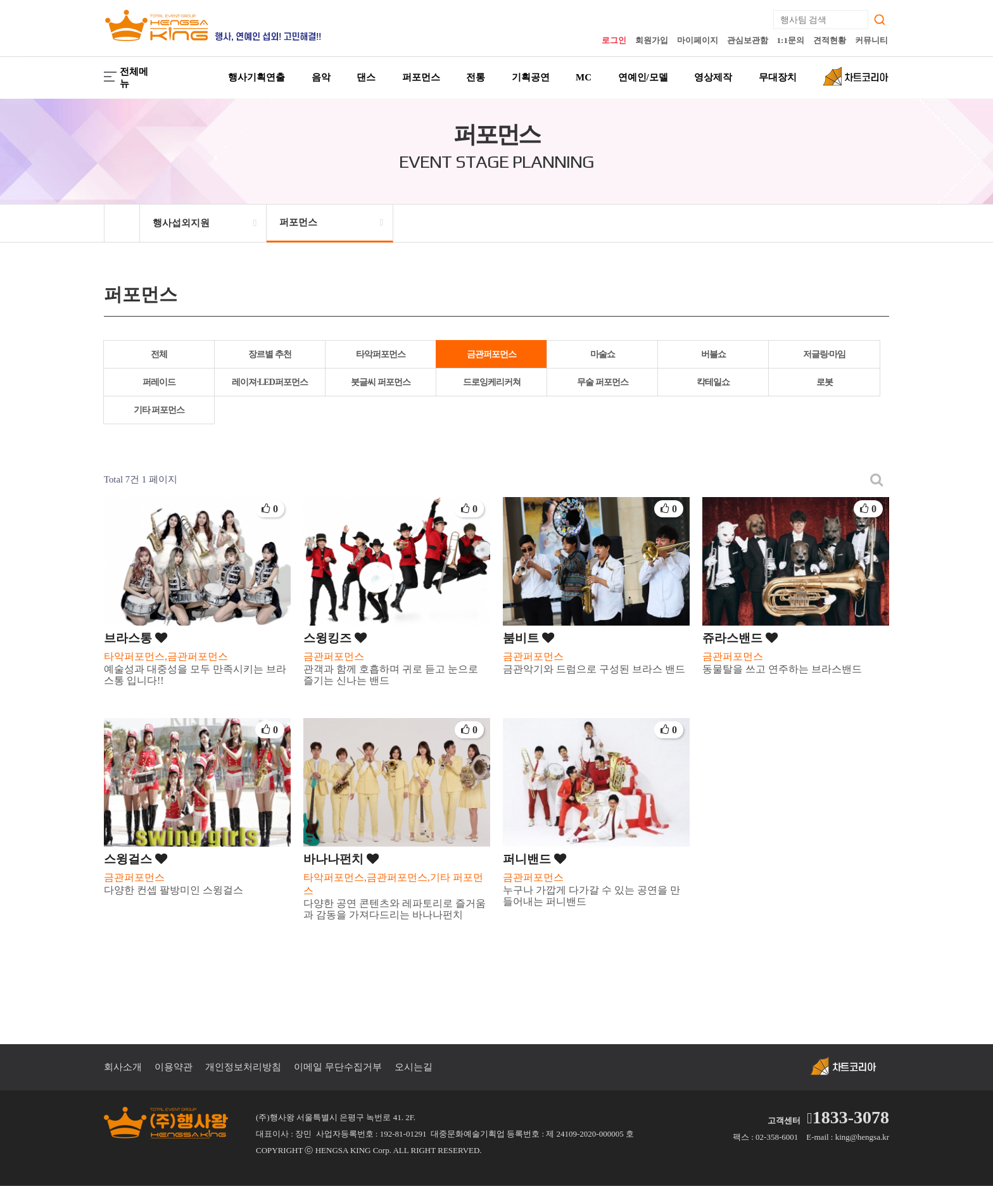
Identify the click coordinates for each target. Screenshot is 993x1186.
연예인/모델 (643, 77)
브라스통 (135, 638)
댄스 (366, 77)
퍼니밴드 (534, 859)
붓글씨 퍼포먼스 (380, 382)
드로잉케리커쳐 (492, 382)
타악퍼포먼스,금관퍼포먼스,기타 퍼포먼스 (393, 884)
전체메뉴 (126, 77)
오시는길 (414, 1067)
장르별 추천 (269, 354)
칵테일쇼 (713, 382)
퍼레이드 (158, 382)
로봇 (824, 382)
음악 (321, 77)
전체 (159, 354)
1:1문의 (790, 40)
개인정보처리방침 (243, 1067)
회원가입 (651, 40)
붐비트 (528, 638)
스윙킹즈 (335, 638)
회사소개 (123, 1067)
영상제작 (713, 77)
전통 (475, 77)
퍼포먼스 (421, 77)
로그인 (614, 40)
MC (583, 77)
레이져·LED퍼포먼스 (269, 382)
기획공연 (531, 77)
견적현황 (829, 40)
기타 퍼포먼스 (159, 410)
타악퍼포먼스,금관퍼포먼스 (166, 656)
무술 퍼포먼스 (602, 382)
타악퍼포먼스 (380, 354)
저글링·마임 (824, 354)
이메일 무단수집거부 (338, 1067)
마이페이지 (697, 40)
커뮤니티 (871, 40)
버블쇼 (713, 354)
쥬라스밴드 (740, 638)
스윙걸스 (135, 859)
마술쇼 (602, 354)
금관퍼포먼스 (491, 354)
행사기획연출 (256, 77)
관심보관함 (747, 40)
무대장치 (778, 77)
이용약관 (174, 1067)
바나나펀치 (341, 859)
